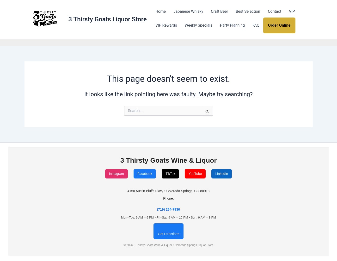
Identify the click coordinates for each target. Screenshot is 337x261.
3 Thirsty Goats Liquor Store (107, 19)
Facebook (144, 174)
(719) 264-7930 (168, 209)
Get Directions (168, 234)
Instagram (116, 174)
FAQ (255, 25)
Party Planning (232, 25)
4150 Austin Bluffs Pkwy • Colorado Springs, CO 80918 (169, 191)
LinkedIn (221, 174)
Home (160, 11)
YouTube (195, 174)
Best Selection (248, 11)
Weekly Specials (198, 25)
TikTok (170, 174)
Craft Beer (219, 11)
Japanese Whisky (188, 11)
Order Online (279, 25)
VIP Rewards (166, 25)
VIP (292, 11)
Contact (274, 11)
